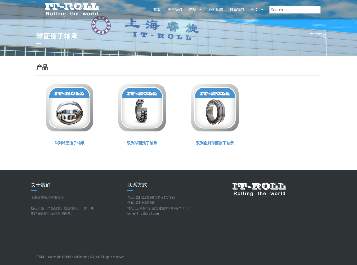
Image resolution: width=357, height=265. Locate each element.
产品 (192, 10)
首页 (157, 10)
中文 (254, 10)
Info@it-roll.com (148, 213)
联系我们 (237, 10)
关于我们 (175, 10)
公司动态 (216, 10)
